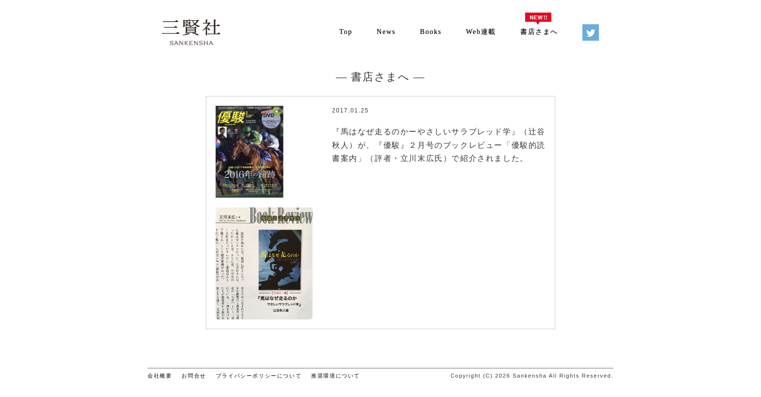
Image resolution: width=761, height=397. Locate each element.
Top (345, 31)
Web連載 (481, 31)
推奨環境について (335, 376)
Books (431, 31)
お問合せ (194, 376)
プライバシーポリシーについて (258, 376)
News (386, 31)
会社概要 (160, 376)
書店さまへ (539, 31)
